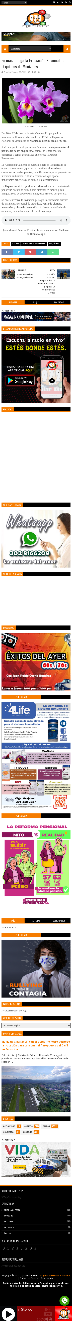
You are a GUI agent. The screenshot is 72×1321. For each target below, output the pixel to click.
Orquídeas (54, 244)
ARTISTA (28, 1126)
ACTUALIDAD (9, 1126)
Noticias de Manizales (34, 244)
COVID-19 (27, 1132)
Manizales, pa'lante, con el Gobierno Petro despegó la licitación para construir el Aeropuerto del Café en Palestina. (36, 1045)
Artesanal (9, 1228)
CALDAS (15, 244)
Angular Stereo (12, 1210)
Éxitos (7, 1233)
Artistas (8, 1222)
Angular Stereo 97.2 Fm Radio (55, 1275)
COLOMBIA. (8, 1132)
